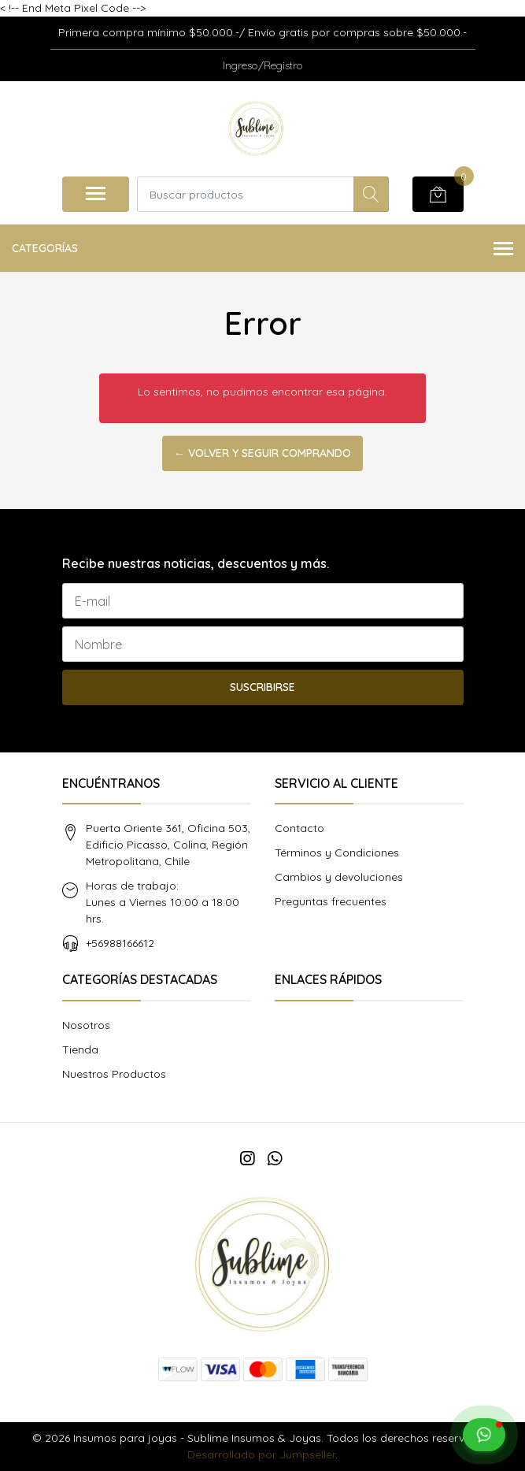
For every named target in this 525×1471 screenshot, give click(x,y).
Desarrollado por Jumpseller (261, 1454)
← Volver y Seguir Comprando (262, 453)
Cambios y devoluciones (339, 877)
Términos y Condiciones (337, 852)
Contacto (299, 828)
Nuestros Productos (114, 1074)
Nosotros (86, 1025)
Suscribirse (262, 687)
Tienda (80, 1049)
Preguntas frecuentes (330, 901)
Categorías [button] (262, 249)
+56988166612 (120, 943)
